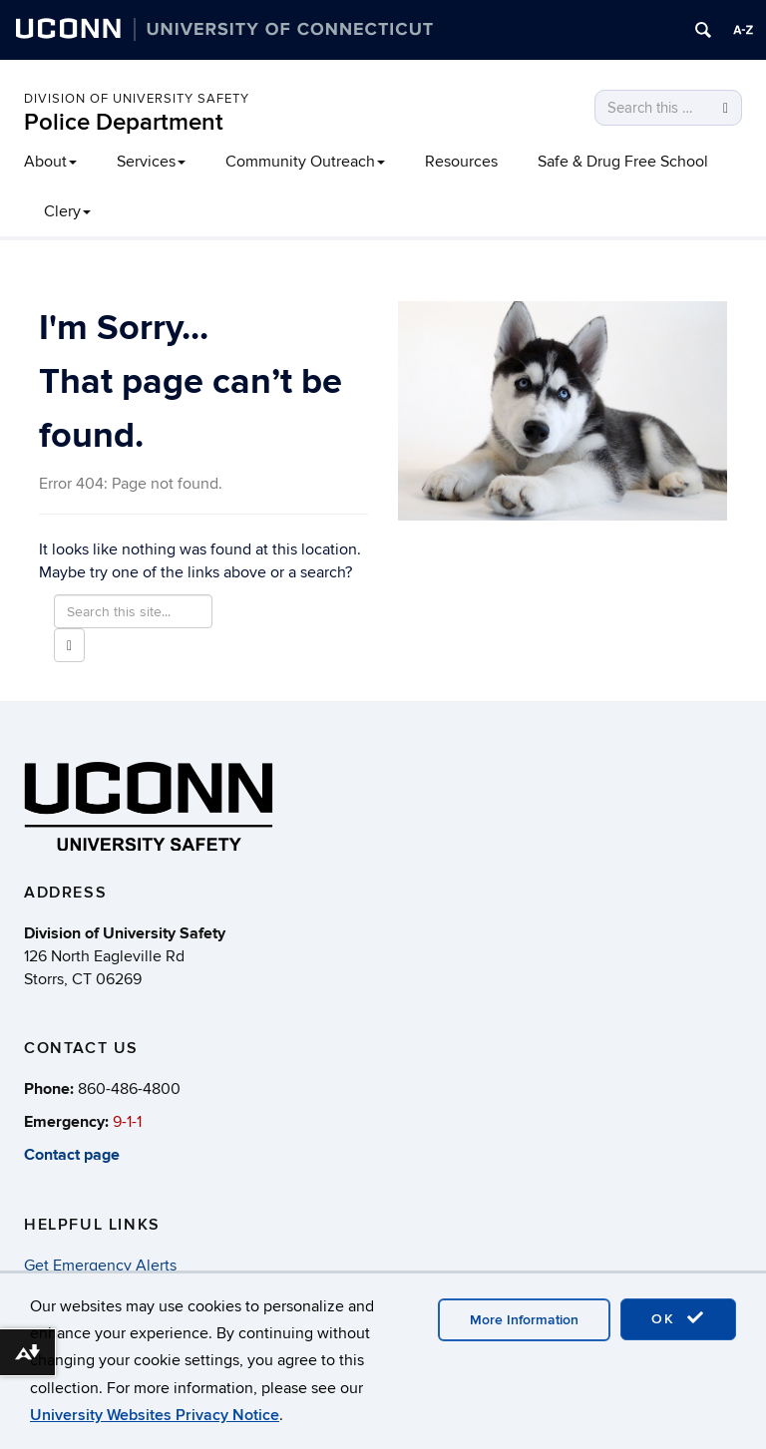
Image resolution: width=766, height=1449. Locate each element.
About (50, 162)
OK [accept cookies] (678, 1318)
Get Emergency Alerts (100, 1265)
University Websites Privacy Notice (154, 1415)
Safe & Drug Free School (623, 162)
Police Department (123, 122)
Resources (461, 162)
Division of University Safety (136, 99)
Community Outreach (305, 162)
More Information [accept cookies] (524, 1319)
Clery (67, 211)
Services (151, 162)
